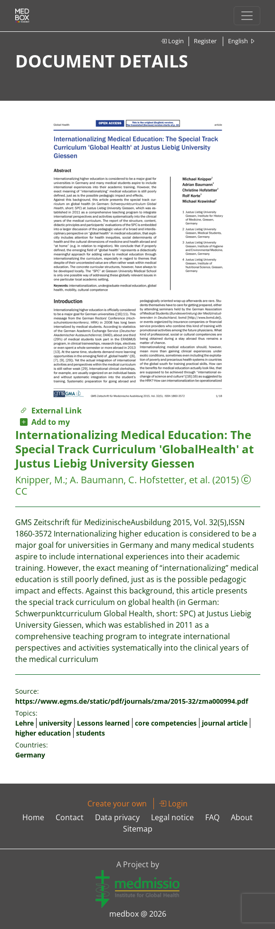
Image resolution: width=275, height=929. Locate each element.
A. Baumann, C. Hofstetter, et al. (140, 479)
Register (205, 41)
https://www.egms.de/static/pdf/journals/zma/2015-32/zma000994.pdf (131, 701)
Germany (30, 754)
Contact (70, 817)
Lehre (24, 723)
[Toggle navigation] (247, 15)
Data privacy (117, 817)
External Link (51, 410)
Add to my (45, 422)
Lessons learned (103, 723)
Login (172, 41)
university (55, 723)
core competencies (166, 723)
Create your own (117, 803)
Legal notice (172, 817)
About (242, 817)
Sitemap (137, 829)
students (90, 732)
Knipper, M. (40, 479)
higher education (43, 732)
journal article (224, 723)
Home (33, 817)
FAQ (212, 817)
